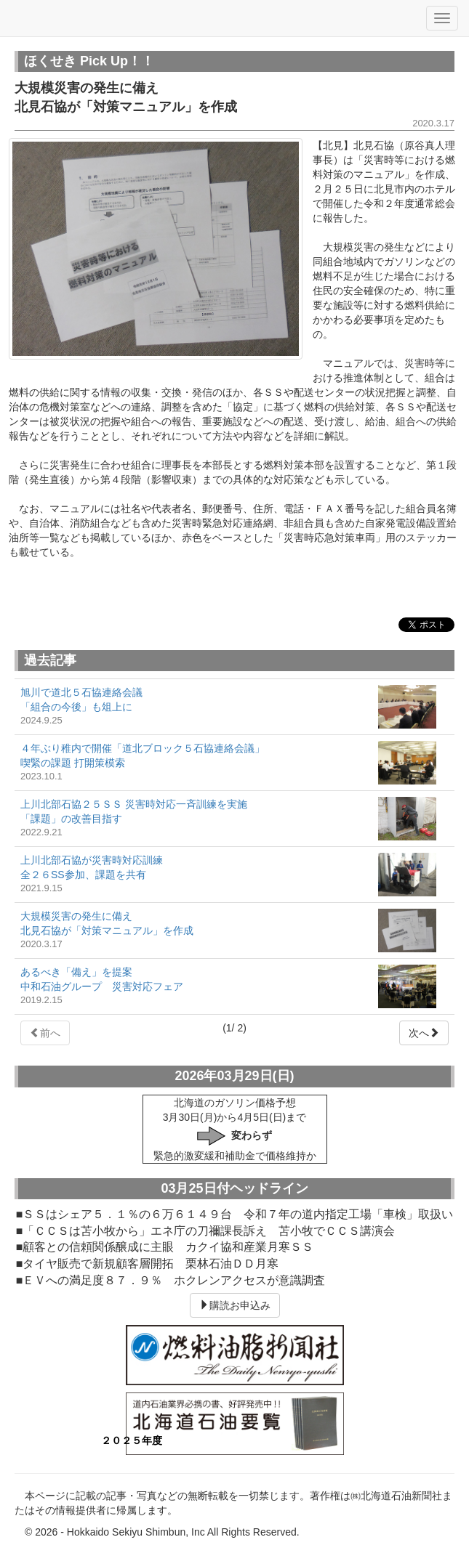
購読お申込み (234, 1305)
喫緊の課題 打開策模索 (72, 763)
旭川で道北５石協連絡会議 (81, 692)
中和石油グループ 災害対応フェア (101, 986)
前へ (45, 1033)
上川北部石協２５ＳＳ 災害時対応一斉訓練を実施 (133, 804)
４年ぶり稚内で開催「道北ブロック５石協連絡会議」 (142, 748)
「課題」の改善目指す (71, 818)
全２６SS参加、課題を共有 (83, 874)
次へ (424, 1033)
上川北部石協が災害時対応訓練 (91, 860)
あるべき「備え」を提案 (76, 972)
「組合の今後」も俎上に (76, 707)
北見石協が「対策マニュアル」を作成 (106, 930)
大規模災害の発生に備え (76, 916)
